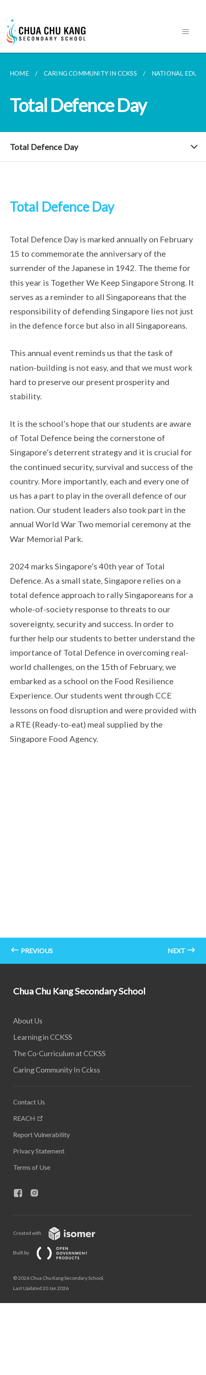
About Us (28, 1020)
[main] (103, 508)
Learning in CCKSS (42, 1036)
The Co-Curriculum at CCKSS (59, 1053)
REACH (24, 1118)
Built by (57, 1253)
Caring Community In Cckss (56, 1069)
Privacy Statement (39, 1151)
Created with (60, 1233)
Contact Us (29, 1102)
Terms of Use (31, 1167)
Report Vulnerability (41, 1134)
